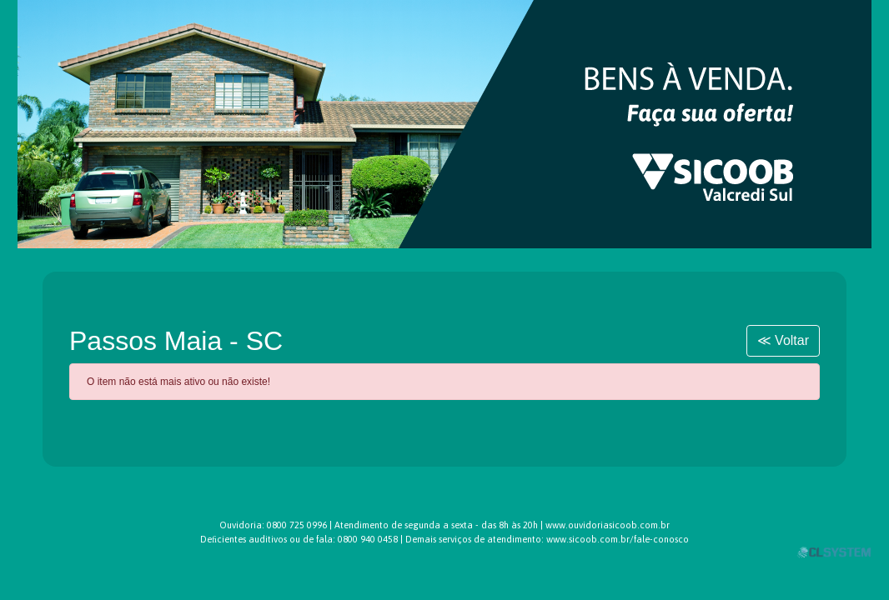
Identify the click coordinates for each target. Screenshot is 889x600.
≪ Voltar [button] (783, 340)
